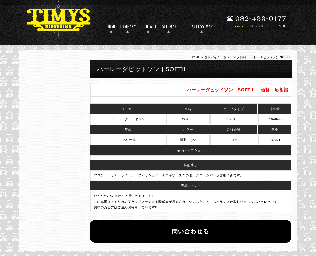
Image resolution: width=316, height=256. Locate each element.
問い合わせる (190, 231)
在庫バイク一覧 (215, 57)
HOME (195, 57)
